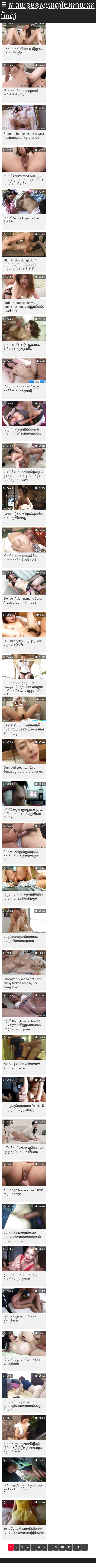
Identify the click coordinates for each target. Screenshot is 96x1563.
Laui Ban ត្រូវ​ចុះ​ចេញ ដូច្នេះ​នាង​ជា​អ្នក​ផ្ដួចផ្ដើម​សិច (23, 643)
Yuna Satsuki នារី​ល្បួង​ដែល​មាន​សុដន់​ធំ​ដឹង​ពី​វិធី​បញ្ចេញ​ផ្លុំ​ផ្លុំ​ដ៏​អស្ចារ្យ (24, 1530)
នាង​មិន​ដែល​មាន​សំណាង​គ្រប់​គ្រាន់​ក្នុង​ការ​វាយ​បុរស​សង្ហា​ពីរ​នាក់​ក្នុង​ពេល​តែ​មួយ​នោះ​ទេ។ (24, 476)
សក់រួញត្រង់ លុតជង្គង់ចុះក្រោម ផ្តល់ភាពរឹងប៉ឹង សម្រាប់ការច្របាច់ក (24, 431)
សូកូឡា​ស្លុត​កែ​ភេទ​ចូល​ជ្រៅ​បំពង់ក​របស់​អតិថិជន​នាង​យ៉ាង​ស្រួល (23, 896)
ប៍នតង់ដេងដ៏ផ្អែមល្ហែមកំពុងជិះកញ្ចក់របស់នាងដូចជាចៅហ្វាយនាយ (21, 856)
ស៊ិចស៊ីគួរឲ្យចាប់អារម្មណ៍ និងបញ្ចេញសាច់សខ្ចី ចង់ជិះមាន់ (20, 558)
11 (69, 1547)
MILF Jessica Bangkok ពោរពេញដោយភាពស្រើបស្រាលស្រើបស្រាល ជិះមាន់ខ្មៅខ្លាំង (21, 264)
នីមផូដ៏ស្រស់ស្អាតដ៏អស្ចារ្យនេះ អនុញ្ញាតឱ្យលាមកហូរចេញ (21, 939)
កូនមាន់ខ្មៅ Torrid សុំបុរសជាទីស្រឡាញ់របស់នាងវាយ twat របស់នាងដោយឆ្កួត (24, 729)
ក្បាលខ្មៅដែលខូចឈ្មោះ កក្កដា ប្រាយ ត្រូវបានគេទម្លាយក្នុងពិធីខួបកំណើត (23, 1406)
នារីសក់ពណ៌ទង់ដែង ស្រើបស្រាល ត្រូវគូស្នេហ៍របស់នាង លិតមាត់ (23, 1150)
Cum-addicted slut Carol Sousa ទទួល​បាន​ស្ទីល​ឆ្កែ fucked (23, 769)
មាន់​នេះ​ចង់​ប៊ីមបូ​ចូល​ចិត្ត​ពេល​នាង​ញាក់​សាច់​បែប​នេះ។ (23, 1488)
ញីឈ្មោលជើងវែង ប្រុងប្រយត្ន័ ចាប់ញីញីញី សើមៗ (21, 93)
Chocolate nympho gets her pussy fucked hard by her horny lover (22, 983)
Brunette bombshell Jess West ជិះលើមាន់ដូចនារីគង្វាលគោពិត (24, 136)
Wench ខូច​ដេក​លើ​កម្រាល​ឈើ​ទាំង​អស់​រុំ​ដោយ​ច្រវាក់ (22, 1065)
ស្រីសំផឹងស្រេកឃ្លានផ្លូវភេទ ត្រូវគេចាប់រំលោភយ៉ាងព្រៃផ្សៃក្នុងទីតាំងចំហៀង (23, 814)
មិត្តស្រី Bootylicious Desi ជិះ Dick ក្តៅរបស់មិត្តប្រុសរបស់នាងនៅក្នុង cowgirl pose (22, 1025)
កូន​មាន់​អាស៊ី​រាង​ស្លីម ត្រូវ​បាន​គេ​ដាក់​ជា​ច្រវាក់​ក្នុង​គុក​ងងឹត (22, 347)
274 (77, 1547)
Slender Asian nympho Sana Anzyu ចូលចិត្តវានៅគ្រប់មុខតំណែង (23, 602)
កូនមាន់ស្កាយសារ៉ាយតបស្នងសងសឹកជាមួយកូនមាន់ (20, 1277)
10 (62, 1547)
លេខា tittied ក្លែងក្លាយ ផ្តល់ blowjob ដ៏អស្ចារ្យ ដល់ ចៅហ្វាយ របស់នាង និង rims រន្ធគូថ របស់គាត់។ (23, 688)
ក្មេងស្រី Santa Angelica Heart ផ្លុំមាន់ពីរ (23, 220)
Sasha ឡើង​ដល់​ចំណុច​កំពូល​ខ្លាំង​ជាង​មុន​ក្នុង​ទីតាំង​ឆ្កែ (23, 516)
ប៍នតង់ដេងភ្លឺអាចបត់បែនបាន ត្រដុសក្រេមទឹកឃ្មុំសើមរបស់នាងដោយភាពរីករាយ (22, 1236)
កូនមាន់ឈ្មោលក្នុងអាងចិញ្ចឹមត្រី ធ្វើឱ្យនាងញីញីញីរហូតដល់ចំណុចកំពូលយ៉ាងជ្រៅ (23, 1448)
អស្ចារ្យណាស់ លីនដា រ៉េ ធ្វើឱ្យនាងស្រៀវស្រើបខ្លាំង (23, 51)
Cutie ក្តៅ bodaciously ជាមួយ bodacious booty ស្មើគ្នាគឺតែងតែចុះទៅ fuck (24, 307)
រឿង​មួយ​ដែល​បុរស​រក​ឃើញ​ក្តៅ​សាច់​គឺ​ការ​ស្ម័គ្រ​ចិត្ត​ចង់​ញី (21, 389)
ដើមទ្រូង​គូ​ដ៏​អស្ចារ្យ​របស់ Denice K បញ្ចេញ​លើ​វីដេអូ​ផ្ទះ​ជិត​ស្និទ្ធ (24, 1108)
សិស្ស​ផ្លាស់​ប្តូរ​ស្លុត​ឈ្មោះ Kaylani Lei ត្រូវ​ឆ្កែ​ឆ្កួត (23, 1361)
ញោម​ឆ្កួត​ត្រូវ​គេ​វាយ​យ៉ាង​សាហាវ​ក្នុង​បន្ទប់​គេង (22, 1319)
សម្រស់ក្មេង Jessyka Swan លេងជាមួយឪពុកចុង (23, 1192)
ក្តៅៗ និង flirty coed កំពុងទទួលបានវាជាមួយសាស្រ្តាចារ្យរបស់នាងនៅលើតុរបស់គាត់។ (23, 180)
